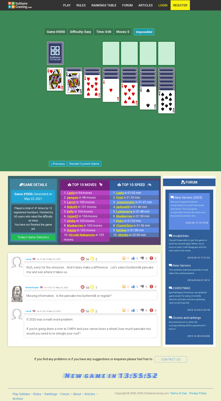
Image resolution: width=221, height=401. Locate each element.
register (180, 5)
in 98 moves (81, 197)
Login (162, 5)
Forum (127, 5)
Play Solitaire (21, 394)
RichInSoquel (32, 287)
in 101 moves (82, 207)
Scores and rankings (185, 318)
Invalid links (179, 236)
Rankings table (104, 5)
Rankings (51, 394)
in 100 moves (81, 202)
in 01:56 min (133, 225)
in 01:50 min (133, 216)
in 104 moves (80, 211)
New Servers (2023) (186, 197)
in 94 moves (79, 193)
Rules (81, 5)
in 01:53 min (128, 221)
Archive (18, 398)
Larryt (29, 259)
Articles (145, 5)
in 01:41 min (134, 202)
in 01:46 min (131, 207)
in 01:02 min (128, 193)
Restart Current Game (84, 164)
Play (67, 5)
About (77, 394)
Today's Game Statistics (33, 237)
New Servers (180, 265)
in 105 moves (81, 221)
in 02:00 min (132, 235)
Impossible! (144, 32)
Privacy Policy (197, 393)
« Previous (58, 164)
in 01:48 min (133, 211)
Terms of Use (178, 393)
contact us (170, 359)
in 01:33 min (128, 197)
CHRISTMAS (179, 288)
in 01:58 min (130, 230)
